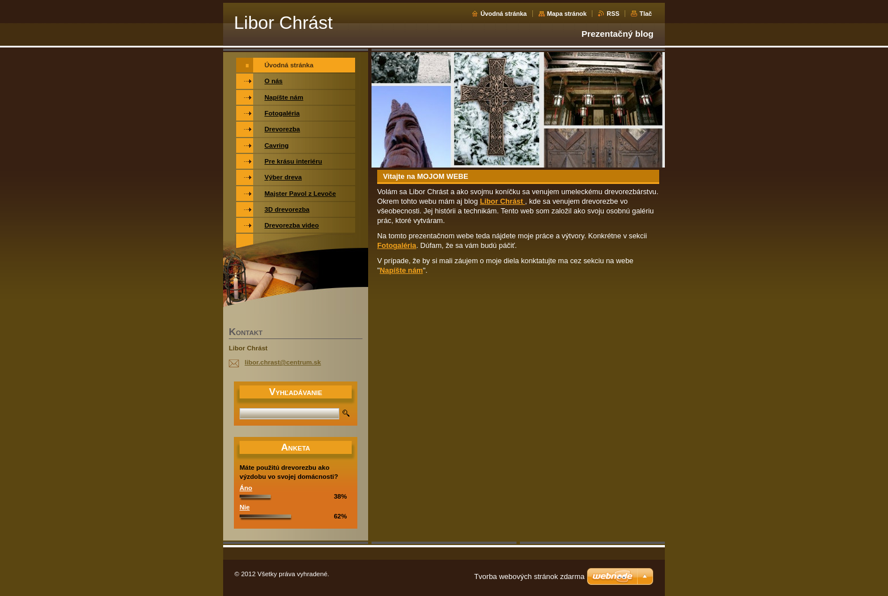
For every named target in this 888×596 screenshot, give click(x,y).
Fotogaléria (396, 245)
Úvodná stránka (503, 13)
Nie (245, 507)
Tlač (645, 13)
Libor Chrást (502, 201)
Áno (246, 487)
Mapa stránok (567, 13)
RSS (613, 13)
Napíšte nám (401, 270)
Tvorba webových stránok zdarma (529, 576)
